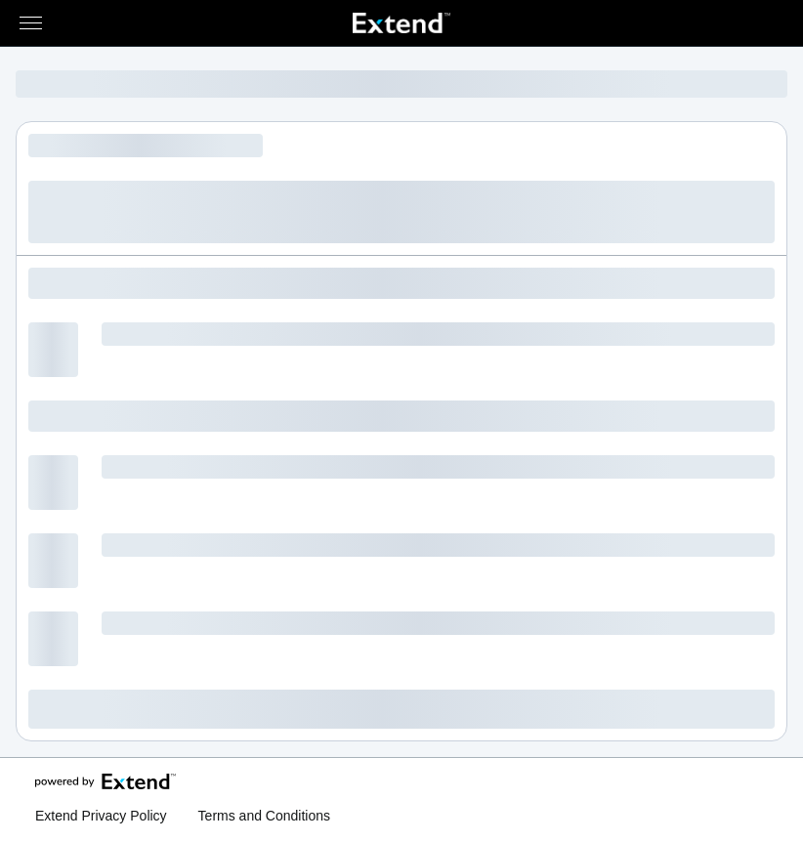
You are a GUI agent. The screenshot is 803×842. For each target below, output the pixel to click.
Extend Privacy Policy (101, 815)
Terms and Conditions (264, 815)
